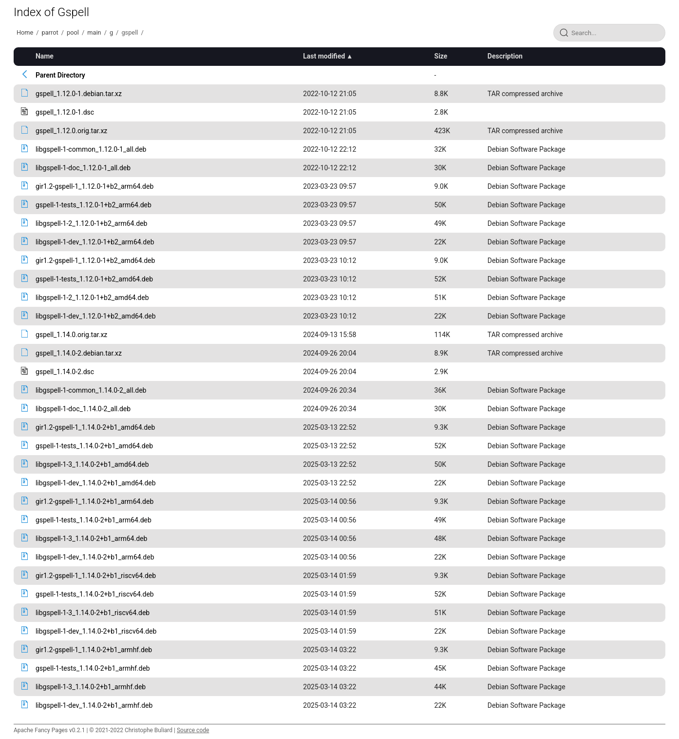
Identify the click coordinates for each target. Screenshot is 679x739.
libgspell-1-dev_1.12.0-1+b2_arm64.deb (95, 242)
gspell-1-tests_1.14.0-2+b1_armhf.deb (93, 668)
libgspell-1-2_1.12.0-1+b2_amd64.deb (92, 297)
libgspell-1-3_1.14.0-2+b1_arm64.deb (91, 538)
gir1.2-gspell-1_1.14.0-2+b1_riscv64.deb (96, 575)
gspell (129, 32)
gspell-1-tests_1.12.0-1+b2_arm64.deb (93, 205)
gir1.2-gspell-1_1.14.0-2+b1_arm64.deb (94, 501)
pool (73, 32)
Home (25, 32)
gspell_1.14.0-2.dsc (65, 372)
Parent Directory (60, 75)
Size (441, 56)
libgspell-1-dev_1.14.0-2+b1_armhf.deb (94, 705)
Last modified (324, 56)
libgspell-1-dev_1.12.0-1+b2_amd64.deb (96, 316)
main (94, 32)
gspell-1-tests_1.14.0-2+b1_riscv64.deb (95, 594)
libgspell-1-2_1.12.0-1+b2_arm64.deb (91, 223)
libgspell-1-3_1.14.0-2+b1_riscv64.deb (93, 613)
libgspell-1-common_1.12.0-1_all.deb (91, 149)
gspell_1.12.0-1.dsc (65, 112)
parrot (50, 32)
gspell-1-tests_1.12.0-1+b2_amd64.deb (94, 279)
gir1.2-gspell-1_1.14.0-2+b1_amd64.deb (95, 427)
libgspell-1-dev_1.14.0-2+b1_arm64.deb (95, 557)
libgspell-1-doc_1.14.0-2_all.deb (83, 409)
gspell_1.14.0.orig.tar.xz (71, 335)
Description (505, 56)
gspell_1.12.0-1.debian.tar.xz (79, 94)
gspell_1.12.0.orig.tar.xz (71, 131)
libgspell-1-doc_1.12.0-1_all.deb (83, 168)
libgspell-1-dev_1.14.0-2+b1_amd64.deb (96, 483)
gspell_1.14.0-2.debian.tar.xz (79, 353)
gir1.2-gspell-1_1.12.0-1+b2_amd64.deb (95, 260)
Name (45, 56)
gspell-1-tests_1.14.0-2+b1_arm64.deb (93, 520)
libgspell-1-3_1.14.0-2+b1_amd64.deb (92, 464)
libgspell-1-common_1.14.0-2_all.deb (91, 390)
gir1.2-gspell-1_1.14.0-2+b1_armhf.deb (94, 650)
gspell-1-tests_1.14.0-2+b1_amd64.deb (94, 446)
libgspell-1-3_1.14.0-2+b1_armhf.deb (91, 687)
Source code (193, 730)
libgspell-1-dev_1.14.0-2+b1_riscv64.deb (96, 631)
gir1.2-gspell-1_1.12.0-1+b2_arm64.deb (94, 186)
